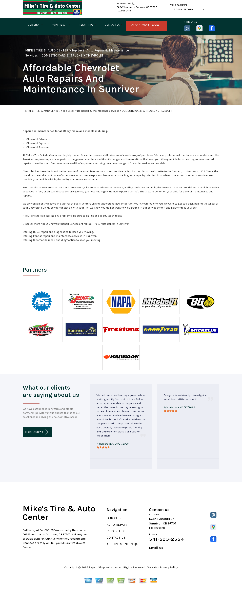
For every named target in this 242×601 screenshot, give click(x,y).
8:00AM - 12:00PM (183, 9)
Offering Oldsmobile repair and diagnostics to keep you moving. (62, 240)
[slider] (103, 447)
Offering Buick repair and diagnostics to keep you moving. (58, 231)
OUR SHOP (34, 24)
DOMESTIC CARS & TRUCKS (61, 55)
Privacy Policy (169, 567)
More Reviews (36, 432)
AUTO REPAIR (59, 24)
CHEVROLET (94, 55)
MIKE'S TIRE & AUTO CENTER (46, 50)
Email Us (156, 547)
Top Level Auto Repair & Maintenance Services (91, 110)
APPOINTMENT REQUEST (146, 24)
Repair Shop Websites (103, 567)
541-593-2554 (124, 3)
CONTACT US (112, 24)
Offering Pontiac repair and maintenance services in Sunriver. (60, 236)
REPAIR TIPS (86, 24)
